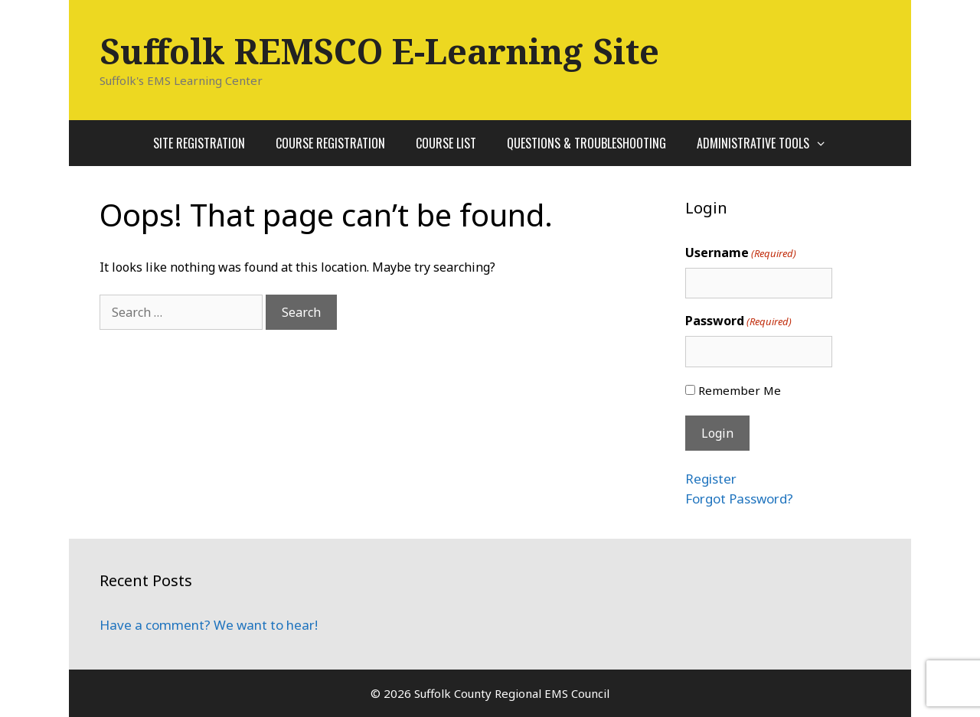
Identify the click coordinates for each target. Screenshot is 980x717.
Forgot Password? (739, 498)
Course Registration (330, 143)
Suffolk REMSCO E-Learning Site (379, 51)
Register (711, 478)
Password (738, 321)
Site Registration (199, 143)
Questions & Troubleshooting (586, 143)
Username (740, 253)
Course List (446, 143)
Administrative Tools (769, 143)
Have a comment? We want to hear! (209, 625)
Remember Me (739, 390)
